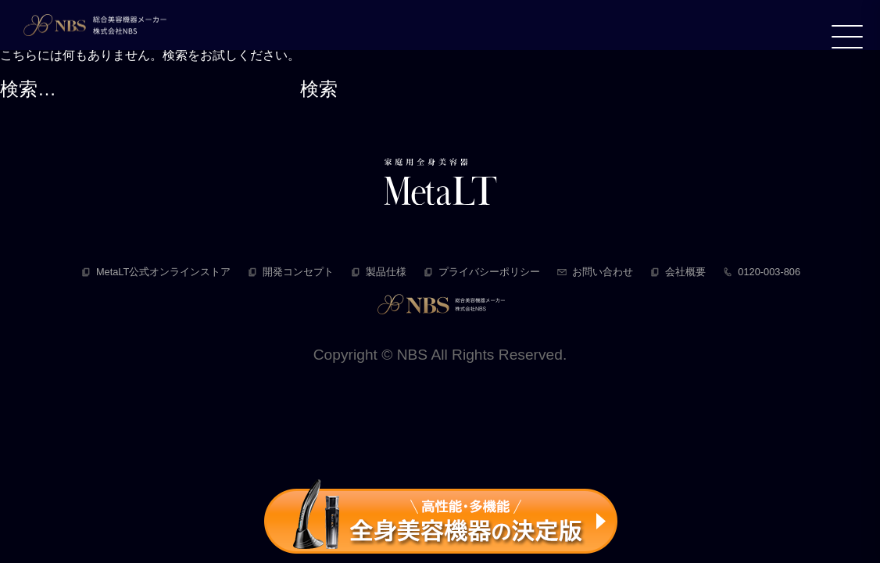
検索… (28, 88)
